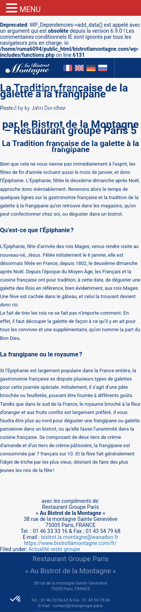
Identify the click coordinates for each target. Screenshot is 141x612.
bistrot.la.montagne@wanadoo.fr (79, 537)
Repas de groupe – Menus (44, 98)
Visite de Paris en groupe (45, 147)
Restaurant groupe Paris (45, 88)
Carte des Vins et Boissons (47, 128)
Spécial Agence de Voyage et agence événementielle (60, 178)
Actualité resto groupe (44, 167)
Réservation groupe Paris (46, 137)
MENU (30, 9)
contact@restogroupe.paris (78, 605)
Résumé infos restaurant (46, 157)
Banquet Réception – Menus (48, 118)
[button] (16, 599)
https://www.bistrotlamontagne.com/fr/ (70, 543)
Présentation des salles (44, 108)
